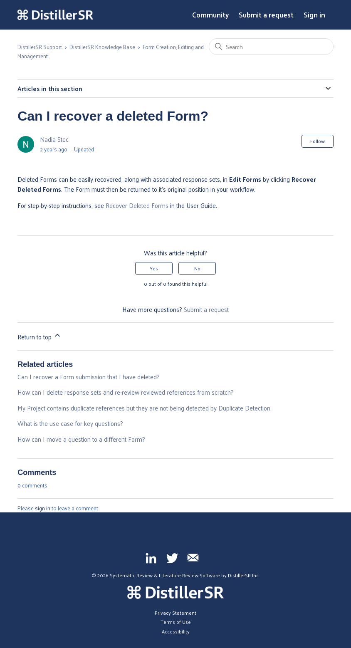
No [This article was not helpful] (197, 268)
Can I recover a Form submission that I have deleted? (88, 376)
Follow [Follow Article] (317, 141)
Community (210, 15)
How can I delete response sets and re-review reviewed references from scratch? (125, 392)
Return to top (39, 336)
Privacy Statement (175, 612)
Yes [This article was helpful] (154, 268)
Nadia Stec (54, 139)
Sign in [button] (314, 15)
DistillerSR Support (39, 47)
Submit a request (266, 15)
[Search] (271, 46)
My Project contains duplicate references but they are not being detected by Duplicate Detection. (144, 407)
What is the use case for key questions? (70, 423)
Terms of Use (176, 621)
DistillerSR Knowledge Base (102, 47)
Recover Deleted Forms (137, 205)
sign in (42, 508)
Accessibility (176, 631)
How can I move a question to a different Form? (81, 439)
